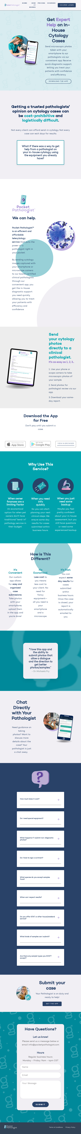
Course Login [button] (67, 5)
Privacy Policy (70, 1129)
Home (24, 3)
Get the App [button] (52, 1005)
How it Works (32, 5)
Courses (51, 3)
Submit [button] (40, 1106)
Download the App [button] (58, 81)
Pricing (41, 3)
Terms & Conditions (56, 1129)
